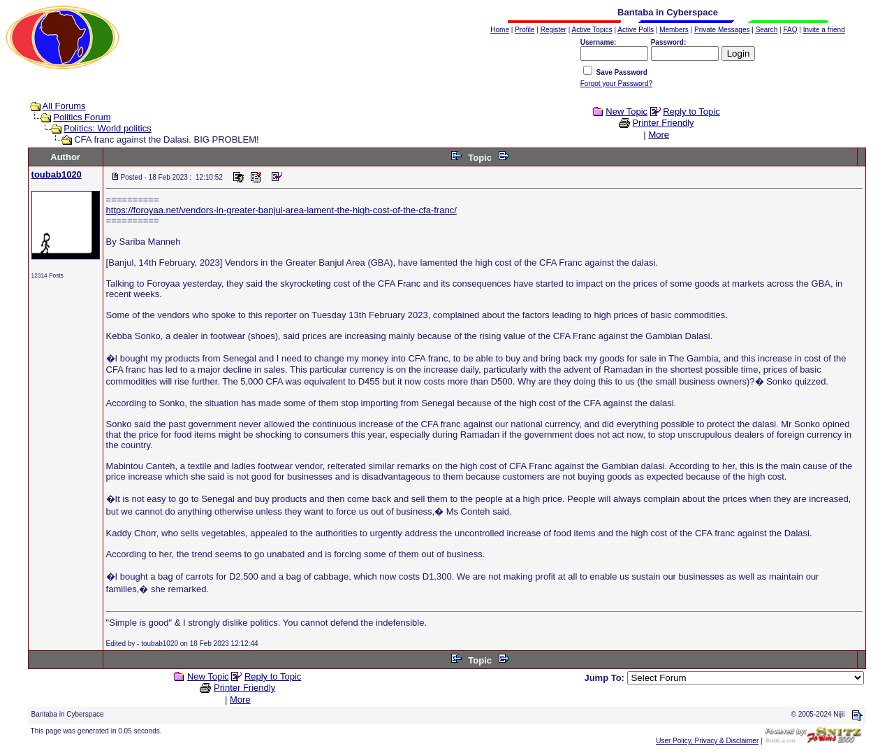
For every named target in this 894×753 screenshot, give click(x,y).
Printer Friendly (663, 122)
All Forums (64, 106)
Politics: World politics (107, 128)
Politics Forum (81, 117)
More (658, 134)
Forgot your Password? (616, 83)
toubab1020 (56, 174)
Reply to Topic (691, 111)
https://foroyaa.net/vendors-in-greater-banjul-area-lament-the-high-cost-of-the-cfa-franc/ (281, 210)
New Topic (626, 111)
